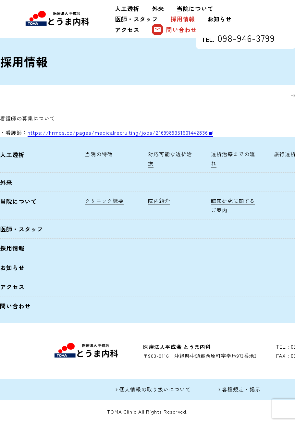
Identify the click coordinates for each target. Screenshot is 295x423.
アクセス (127, 29)
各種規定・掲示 (241, 389)
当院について (195, 8)
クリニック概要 (104, 201)
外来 (158, 8)
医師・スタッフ (136, 19)
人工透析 (127, 8)
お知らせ (219, 19)
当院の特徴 (99, 154)
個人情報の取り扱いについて (155, 389)
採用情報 (182, 19)
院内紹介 (159, 201)
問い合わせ (174, 29)
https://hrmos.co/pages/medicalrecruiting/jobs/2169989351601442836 (118, 132)
